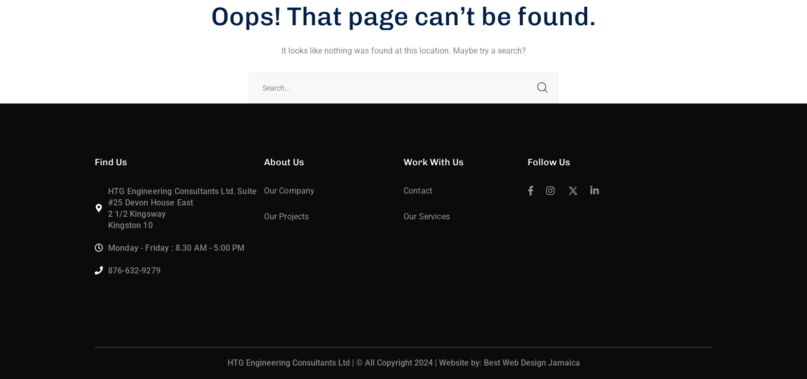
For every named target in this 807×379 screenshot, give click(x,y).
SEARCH (542, 88)
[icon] (531, 191)
